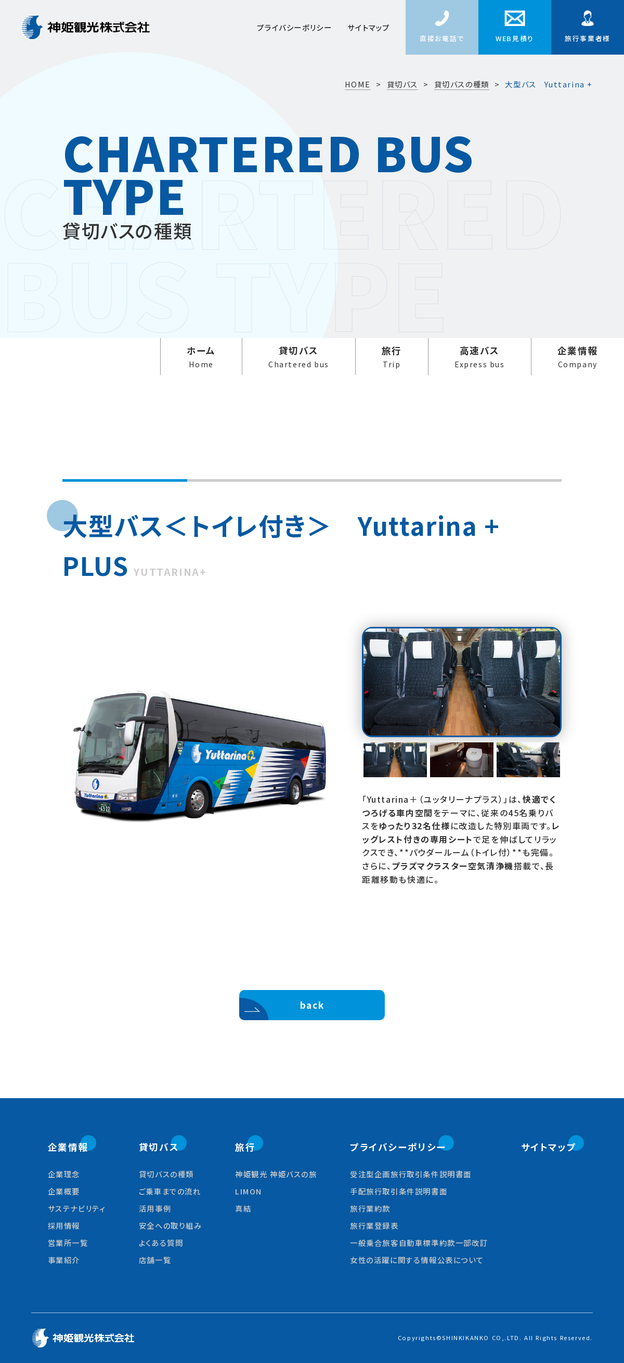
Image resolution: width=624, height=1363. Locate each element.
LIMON (248, 1191)
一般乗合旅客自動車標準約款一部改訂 (419, 1242)
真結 (243, 1208)
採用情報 (64, 1225)
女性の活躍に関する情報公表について (417, 1259)
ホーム (201, 357)
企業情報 (577, 357)
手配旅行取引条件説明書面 (398, 1191)
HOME (358, 84)
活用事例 (155, 1208)
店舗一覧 (155, 1259)
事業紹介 (64, 1259)
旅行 (392, 357)
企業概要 (64, 1191)
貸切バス (298, 357)
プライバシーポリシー (294, 27)
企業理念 (64, 1173)
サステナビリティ (77, 1208)
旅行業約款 (370, 1208)
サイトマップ (368, 27)
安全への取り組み (170, 1225)
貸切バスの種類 (461, 84)
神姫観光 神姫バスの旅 (276, 1173)
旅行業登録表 (374, 1225)
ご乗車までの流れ (170, 1191)
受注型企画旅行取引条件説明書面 (411, 1173)
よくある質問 (161, 1242)
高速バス (479, 357)
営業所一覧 (68, 1242)
